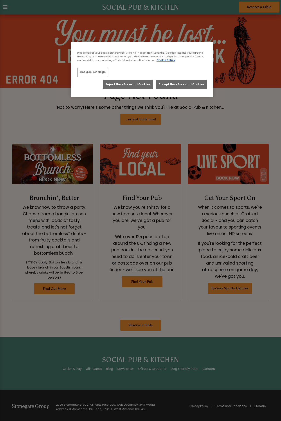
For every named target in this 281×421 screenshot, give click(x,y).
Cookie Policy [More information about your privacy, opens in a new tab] (166, 60)
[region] (142, 69)
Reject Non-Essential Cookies (127, 84)
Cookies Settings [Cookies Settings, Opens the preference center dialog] (93, 72)
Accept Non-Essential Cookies (181, 84)
